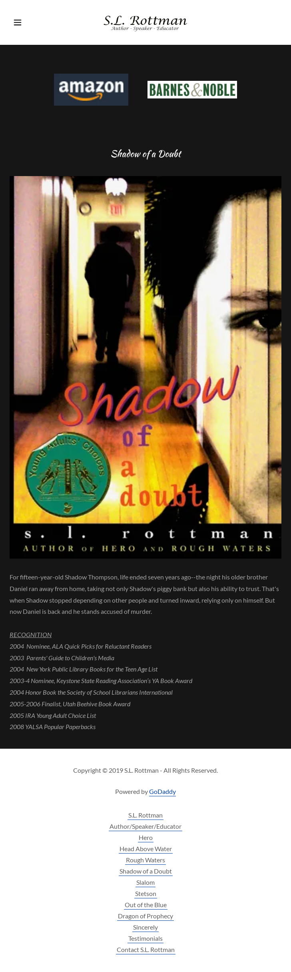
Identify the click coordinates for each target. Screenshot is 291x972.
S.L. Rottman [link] (145, 815)
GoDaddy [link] (162, 791)
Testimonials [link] (145, 938)
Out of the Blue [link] (146, 904)
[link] (145, 22)
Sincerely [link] (145, 927)
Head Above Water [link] (146, 848)
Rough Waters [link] (145, 860)
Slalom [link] (145, 882)
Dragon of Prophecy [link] (145, 916)
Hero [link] (146, 837)
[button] (30, 22)
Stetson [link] (145, 893)
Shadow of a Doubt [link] (146, 871)
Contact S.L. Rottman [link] (146, 949)
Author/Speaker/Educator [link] (145, 826)
